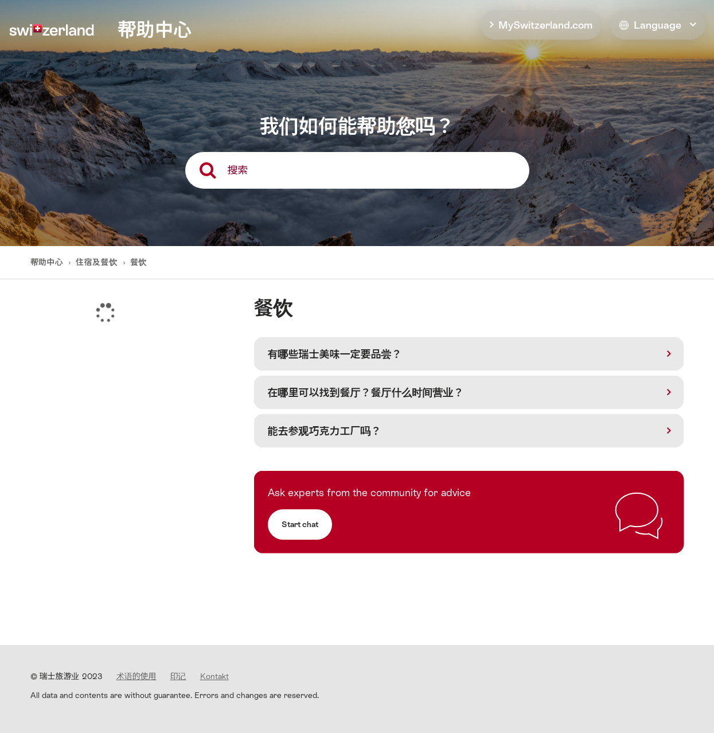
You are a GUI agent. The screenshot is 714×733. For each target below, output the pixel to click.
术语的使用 (136, 676)
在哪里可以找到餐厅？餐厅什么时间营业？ (366, 393)
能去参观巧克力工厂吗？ (324, 431)
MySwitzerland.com (545, 25)
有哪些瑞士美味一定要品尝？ (335, 354)
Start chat (300, 524)
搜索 (238, 170)
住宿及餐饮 (96, 262)
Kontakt (214, 676)
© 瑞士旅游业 (66, 676)
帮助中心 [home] (155, 30)
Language (650, 25)
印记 (178, 676)
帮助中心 (47, 262)
